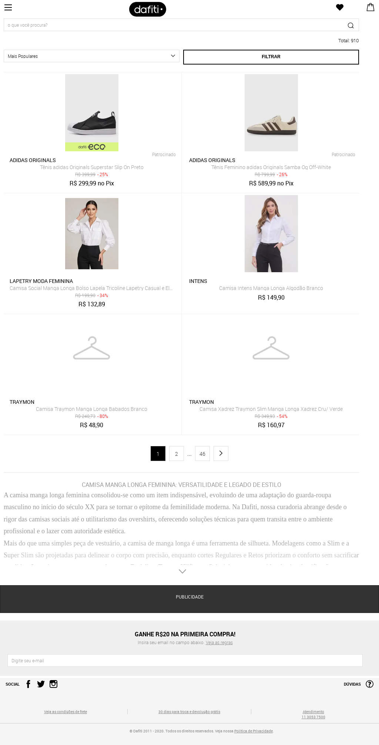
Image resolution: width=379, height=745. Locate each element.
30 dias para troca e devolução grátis (189, 711)
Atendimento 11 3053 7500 (313, 714)
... (189, 453)
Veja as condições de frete (65, 711)
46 (202, 453)
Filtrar (271, 56)
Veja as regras (219, 642)
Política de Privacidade (253, 731)
